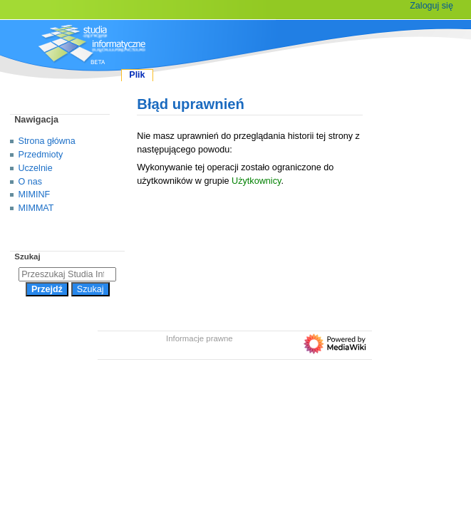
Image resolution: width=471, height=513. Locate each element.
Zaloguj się (431, 6)
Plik (137, 75)
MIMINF (35, 195)
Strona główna (47, 141)
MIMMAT (36, 208)
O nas (30, 182)
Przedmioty (41, 155)
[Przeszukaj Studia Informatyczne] (67, 274)
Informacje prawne (199, 338)
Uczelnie (36, 168)
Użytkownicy (256, 181)
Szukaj (27, 256)
